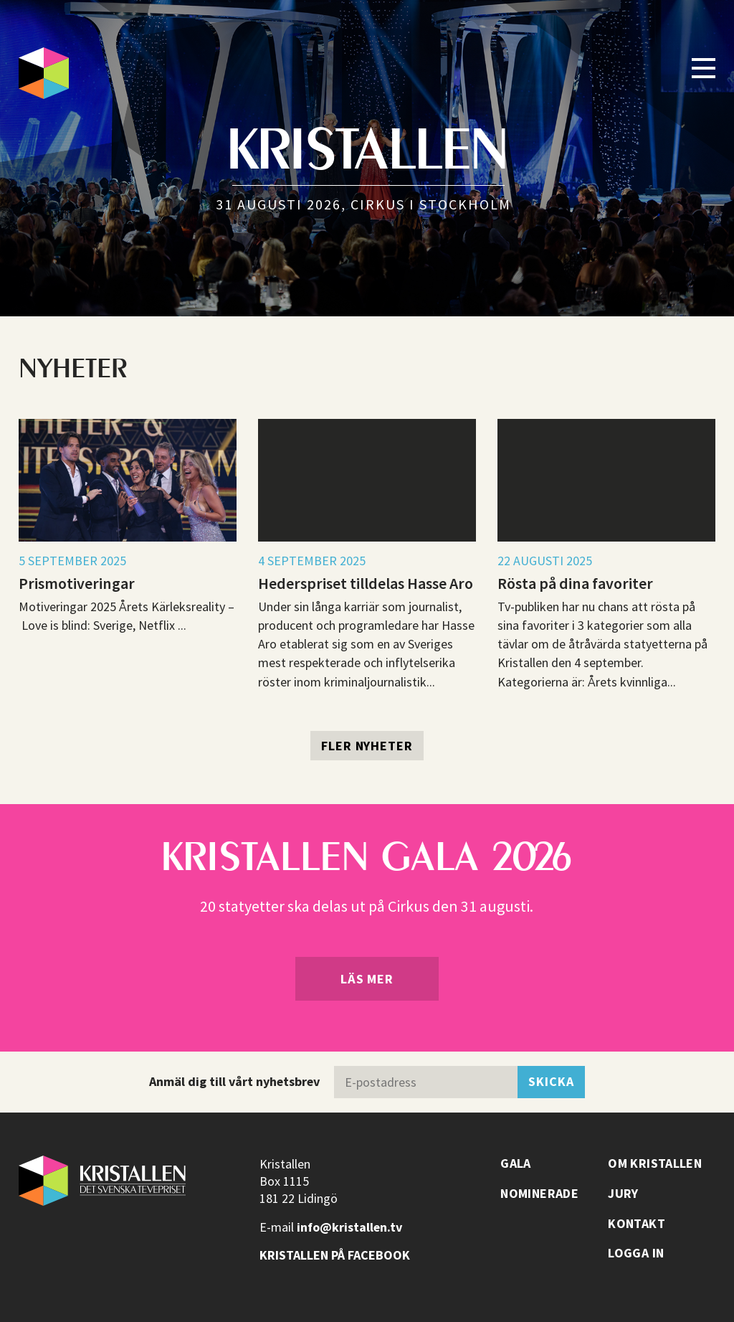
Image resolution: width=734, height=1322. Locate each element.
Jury (623, 1193)
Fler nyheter (367, 745)
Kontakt (636, 1223)
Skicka (550, 1081)
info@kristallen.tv (349, 1227)
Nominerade (539, 1193)
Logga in (636, 1253)
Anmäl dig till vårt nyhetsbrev (234, 1081)
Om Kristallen (655, 1163)
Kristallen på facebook (334, 1255)
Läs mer (367, 979)
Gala (515, 1163)
